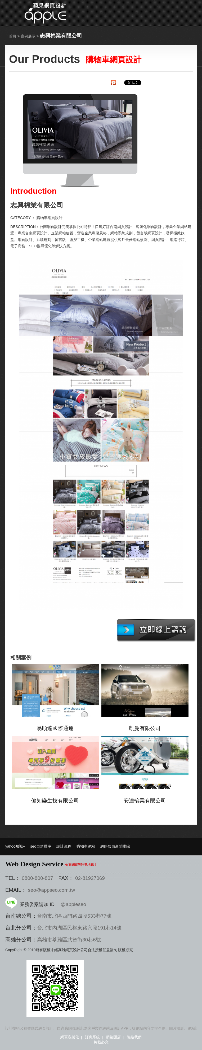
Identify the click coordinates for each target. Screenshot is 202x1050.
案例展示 (28, 36)
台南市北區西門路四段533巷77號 (74, 916)
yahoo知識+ (15, 846)
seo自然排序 (40, 846)
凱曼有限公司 (145, 728)
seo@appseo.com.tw (51, 890)
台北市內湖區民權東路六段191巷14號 (79, 928)
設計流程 (63, 846)
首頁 (12, 36)
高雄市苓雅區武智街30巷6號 (69, 939)
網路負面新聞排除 (115, 846)
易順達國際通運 (55, 728)
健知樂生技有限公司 (55, 800)
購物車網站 (86, 846)
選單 (175, 13)
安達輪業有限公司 (145, 800)
